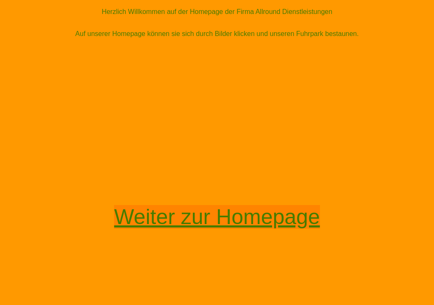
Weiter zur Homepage (217, 217)
